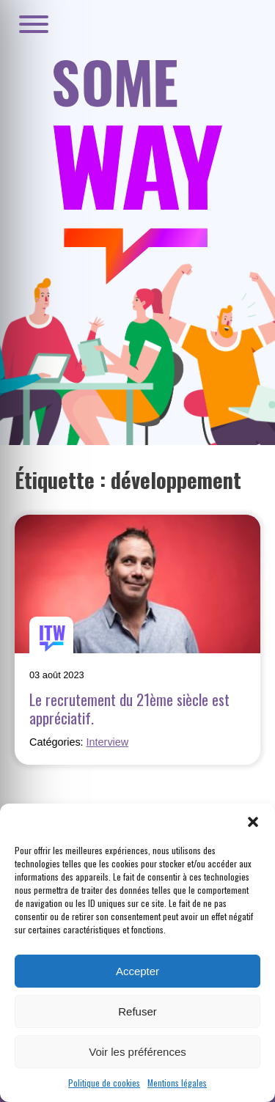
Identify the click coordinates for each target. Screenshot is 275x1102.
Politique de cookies (104, 1082)
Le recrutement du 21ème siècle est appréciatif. (129, 708)
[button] (253, 822)
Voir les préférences (137, 1052)
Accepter (137, 971)
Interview (108, 742)
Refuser (137, 1011)
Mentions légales (177, 1082)
